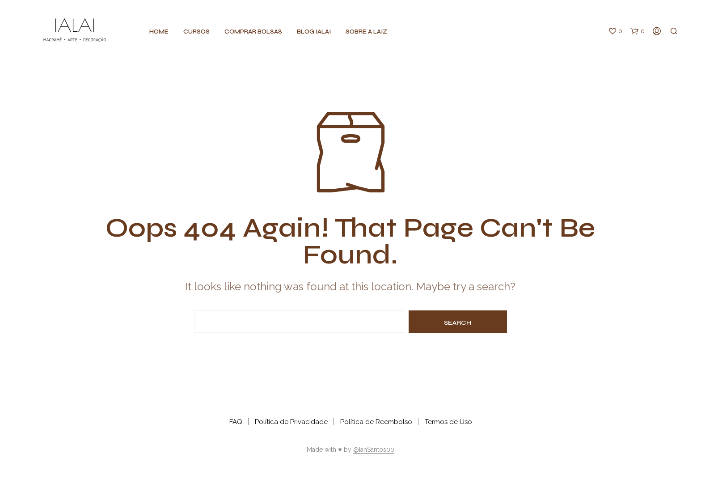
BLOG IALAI (314, 31)
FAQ (235, 422)
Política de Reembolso (376, 422)
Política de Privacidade (291, 422)
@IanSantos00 (373, 449)
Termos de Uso (448, 422)
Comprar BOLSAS (253, 31)
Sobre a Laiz (366, 31)
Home (159, 31)
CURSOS (196, 31)
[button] (615, 31)
